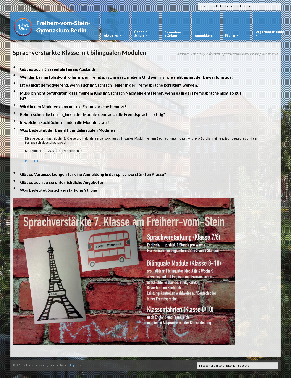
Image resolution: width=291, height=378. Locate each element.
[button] (145, 69)
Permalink (32, 161)
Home (192, 54)
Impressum (76, 365)
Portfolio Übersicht (209, 54)
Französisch (70, 151)
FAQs (50, 151)
